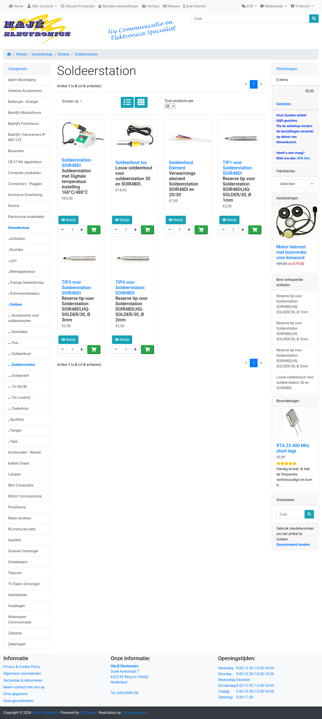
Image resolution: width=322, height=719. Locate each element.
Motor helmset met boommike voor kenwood (291, 252)
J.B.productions (134, 712)
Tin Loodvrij (19, 397)
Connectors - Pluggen (25, 184)
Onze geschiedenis (18, 701)
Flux (13, 343)
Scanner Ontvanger (23, 551)
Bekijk (68, 220)
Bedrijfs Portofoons (23, 124)
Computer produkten (24, 173)
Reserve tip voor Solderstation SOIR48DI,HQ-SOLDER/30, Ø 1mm (239, 189)
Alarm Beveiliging (22, 80)
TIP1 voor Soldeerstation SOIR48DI (237, 168)
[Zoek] (250, 18)
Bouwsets (16, 151)
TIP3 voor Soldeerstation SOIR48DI (76, 287)
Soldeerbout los (131, 162)
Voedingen (16, 606)
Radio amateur (19, 518)
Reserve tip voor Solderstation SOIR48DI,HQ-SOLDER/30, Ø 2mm (131, 309)
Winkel (21, 54)
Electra (13, 206)
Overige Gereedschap (26, 282)
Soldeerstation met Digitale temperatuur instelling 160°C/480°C (76, 181)
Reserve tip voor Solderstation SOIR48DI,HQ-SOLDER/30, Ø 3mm (78, 309)
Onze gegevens (15, 694)
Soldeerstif (18, 375)
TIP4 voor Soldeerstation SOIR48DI (129, 287)
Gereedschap (42, 54)
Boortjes (15, 249)
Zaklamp (15, 633)
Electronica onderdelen (26, 217)
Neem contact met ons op (23, 687)
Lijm (12, 260)
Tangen (15, 430)
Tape (13, 441)
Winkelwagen (286, 69)
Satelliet (14, 540)
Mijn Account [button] (40, 6)
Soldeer (64, 54)
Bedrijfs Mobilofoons (24, 113)
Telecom (15, 573)
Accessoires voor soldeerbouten (23, 318)
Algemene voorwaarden (22, 673)
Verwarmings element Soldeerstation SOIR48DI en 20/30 (183, 184)
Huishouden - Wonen (24, 452)
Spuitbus (16, 419)
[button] (249, 6)
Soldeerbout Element (181, 165)
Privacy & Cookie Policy (21, 667)
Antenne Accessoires (25, 91)
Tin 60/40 (17, 386)
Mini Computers (20, 485)
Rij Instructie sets (22, 529)
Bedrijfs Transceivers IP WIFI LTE (26, 137)
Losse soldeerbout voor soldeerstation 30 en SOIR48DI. (133, 176)
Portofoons (17, 507)
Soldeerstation (86, 54)
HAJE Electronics (46, 712)
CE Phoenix (89, 712)
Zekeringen (17, 644)
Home (16, 6)
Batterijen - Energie (23, 102)
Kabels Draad (18, 463)
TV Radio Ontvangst (24, 584)
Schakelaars (18, 562)
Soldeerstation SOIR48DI (76, 162)
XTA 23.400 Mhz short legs (292, 448)
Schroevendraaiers (23, 293)
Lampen (14, 474)
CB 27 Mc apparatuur (25, 162)
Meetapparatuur (21, 271)
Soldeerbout (19, 354)
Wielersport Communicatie (19, 619)
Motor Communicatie (25, 496)
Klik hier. (304, 158)
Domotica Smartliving (25, 195)
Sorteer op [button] (70, 101)
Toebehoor (18, 408)
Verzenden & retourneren (22, 680)
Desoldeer (18, 332)
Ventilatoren (17, 595)
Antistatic (16, 239)
